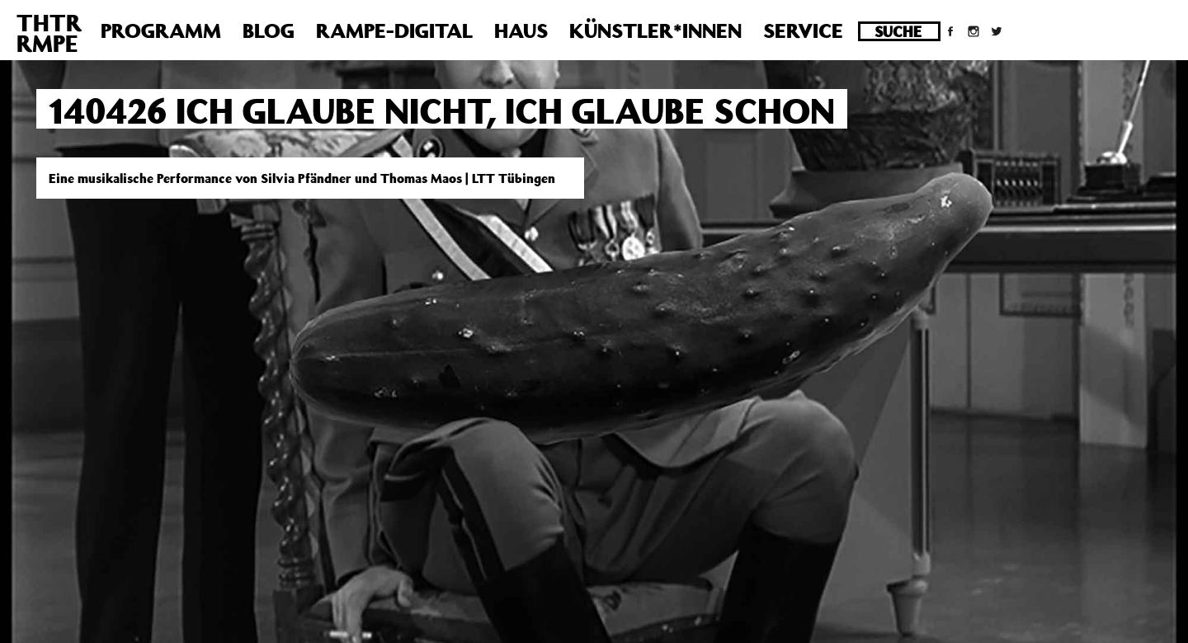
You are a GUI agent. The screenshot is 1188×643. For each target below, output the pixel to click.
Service (803, 30)
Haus (521, 30)
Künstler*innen (655, 30)
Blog (269, 30)
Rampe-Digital (394, 30)
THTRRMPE (49, 33)
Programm (161, 30)
